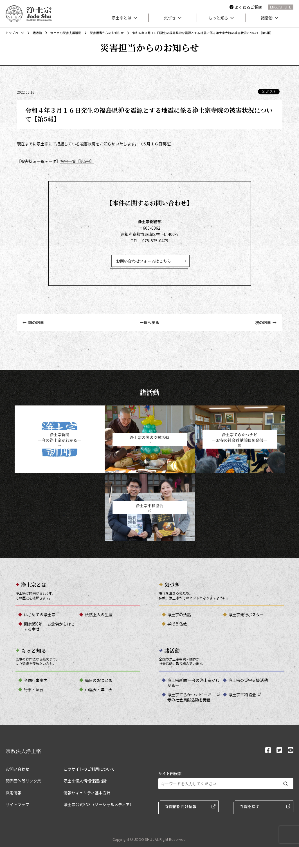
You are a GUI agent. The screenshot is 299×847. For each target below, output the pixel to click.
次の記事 (265, 322)
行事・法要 (34, 689)
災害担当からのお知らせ (104, 32)
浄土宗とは (124, 18)
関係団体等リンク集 (23, 781)
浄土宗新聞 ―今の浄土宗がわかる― (193, 683)
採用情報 (13, 792)
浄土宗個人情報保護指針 (85, 781)
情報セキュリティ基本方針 (87, 792)
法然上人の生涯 (99, 614)
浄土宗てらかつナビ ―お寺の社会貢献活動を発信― (191, 697)
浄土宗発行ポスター (246, 614)
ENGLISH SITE (280, 7)
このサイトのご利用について (89, 769)
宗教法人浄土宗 (23, 751)
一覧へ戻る (149, 322)
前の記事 (33, 322)
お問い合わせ (17, 769)
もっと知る (221, 18)
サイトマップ (17, 804)
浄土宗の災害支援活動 (63, 32)
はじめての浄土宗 (39, 614)
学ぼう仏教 (177, 623)
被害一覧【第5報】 (77, 161)
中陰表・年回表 (99, 689)
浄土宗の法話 (179, 614)
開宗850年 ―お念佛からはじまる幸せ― (49, 626)
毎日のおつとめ (99, 680)
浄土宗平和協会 (242, 694)
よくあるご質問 (248, 7)
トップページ (15, 32)
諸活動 (269, 18)
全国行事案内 (36, 680)
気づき (172, 18)
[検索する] (285, 783)
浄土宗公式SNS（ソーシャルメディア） (99, 804)
